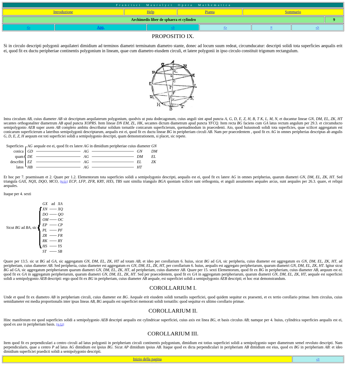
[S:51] (64, 181)
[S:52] (60, 324)
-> (173, 27)
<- (28, 27)
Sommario (293, 12)
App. (101, 27)
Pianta (210, 12)
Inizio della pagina (147, 359)
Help (150, 12)
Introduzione (63, 12)
